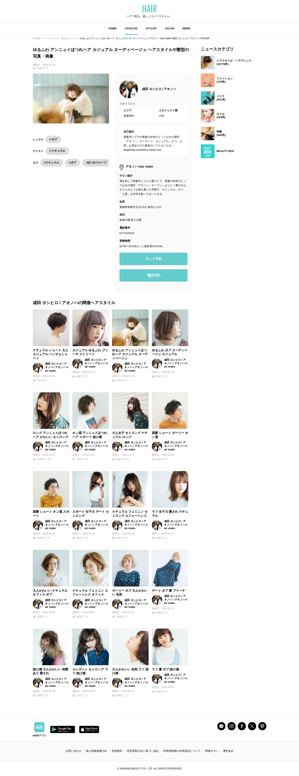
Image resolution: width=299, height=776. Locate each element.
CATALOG (131, 28)
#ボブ (72, 162)
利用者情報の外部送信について (182, 750)
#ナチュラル (51, 162)
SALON (169, 28)
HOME (113, 28)
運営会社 (228, 750)
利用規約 (117, 750)
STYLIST (151, 28)
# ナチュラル (57, 150)
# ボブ (53, 139)
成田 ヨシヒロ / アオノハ (159, 89)
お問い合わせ (73, 750)
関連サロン (211, 750)
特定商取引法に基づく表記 (143, 750)
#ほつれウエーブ (96, 162)
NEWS (186, 28)
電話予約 (153, 275)
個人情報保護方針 (96, 750)
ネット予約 (153, 258)
